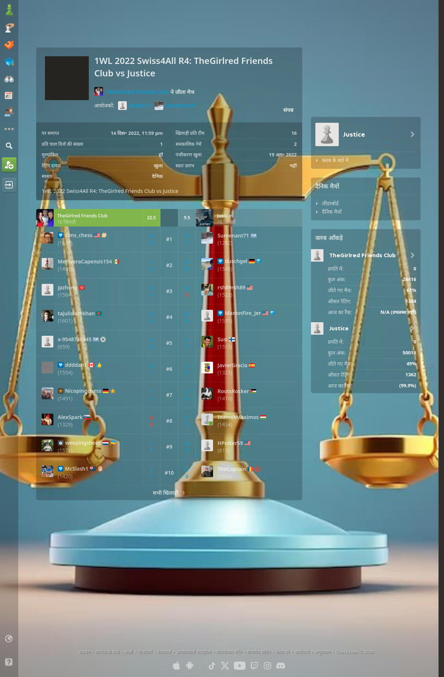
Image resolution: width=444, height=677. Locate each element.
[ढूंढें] (9, 145)
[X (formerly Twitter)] (225, 665)
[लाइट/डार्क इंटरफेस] (9, 650)
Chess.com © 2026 (355, 652)
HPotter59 (230, 443)
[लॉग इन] (9, 185)
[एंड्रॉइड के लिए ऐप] (189, 665)
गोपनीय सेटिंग (258, 652)
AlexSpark (70, 417)
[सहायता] (9, 662)
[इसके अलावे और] (9, 129)
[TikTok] (212, 665)
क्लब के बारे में (335, 160)
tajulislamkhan (76, 313)
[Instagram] (267, 665)
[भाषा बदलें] (9, 638)
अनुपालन (322, 652)
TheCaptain (231, 469)
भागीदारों (302, 652)
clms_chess (78, 235)
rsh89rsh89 (231, 287)
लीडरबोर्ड (330, 203)
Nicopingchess (83, 391)
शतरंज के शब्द (107, 652)
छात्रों (129, 652)
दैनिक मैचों (332, 211)
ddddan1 (76, 365)
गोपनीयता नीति (229, 652)
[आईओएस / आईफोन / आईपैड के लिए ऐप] (176, 665)
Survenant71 (176, 105)
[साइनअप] (9, 164)
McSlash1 (76, 469)
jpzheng (67, 287)
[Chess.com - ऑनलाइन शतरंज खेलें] (9, 10)
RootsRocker (233, 391)
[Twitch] (254, 665)
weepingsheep (83, 443)
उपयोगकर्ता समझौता (194, 652)
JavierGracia (232, 365)
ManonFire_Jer (243, 313)
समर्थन (84, 652)
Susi (222, 339)
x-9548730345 (74, 339)
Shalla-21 (134, 105)
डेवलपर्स (164, 652)
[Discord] (280, 665)
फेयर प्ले (282, 652)
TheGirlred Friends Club (137, 91)
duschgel (236, 261)
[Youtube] (240, 666)
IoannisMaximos (238, 417)
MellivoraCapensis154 (85, 262)
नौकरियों (145, 652)
